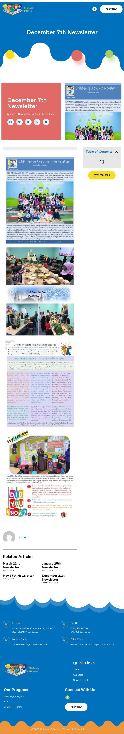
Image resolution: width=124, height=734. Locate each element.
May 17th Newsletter (18, 575)
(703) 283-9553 (81, 632)
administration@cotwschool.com (29, 644)
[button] (10, 122)
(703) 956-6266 (79, 628)
